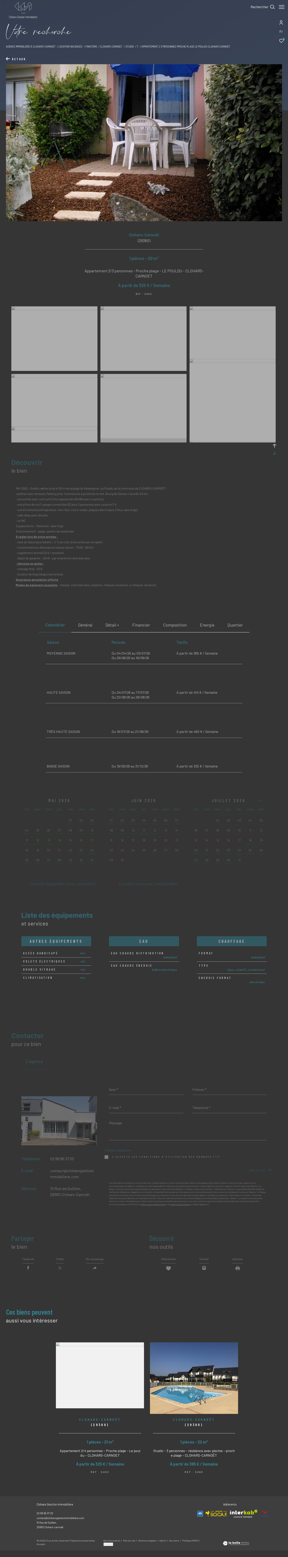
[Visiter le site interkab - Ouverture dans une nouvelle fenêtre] (243, 1520)
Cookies (108, 1550)
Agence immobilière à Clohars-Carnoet (30, 46)
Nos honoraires (111, 1547)
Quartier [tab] (235, 624)
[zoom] (54, 309)
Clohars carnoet (111, 46)
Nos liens (174, 1547)
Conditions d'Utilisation (180, 1204)
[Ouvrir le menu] (281, 7)
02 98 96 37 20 (62, 1158)
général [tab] (85, 624)
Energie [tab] (207, 624)
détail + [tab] (112, 624)
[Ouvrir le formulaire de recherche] (261, 7)
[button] (259, 800)
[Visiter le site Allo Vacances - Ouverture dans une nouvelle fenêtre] (200, 1520)
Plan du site (129, 1547)
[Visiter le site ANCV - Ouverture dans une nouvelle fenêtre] (265, 1520)
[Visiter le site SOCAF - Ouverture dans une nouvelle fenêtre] (216, 1520)
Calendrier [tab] (55, 624)
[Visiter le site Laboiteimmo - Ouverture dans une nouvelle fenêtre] (236, 1550)
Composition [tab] (175, 624)
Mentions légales (147, 1547)
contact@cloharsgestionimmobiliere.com (60, 1524)
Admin (163, 1547)
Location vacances (70, 46)
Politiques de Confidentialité (153, 1204)
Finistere (91, 46)
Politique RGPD (190, 1547)
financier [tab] (141, 624)
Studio (130, 46)
